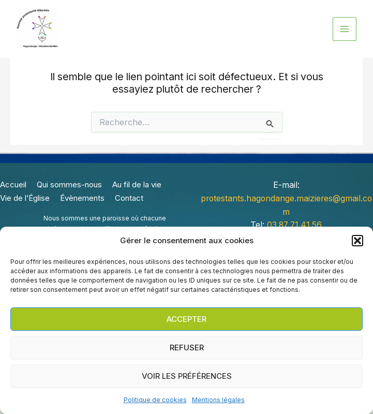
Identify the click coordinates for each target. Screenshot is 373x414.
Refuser (187, 347)
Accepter (186, 319)
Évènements (82, 199)
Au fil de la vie (136, 186)
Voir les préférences (187, 376)
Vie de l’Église (25, 199)
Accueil (13, 186)
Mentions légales (218, 400)
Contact (129, 199)
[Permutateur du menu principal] (344, 29)
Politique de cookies (155, 400)
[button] (357, 240)
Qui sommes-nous (69, 186)
